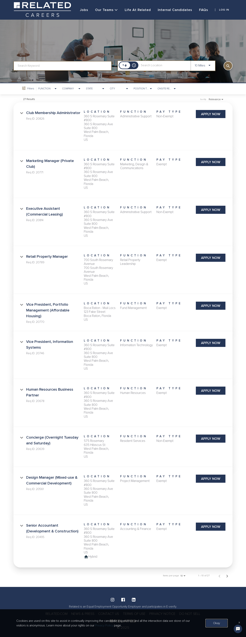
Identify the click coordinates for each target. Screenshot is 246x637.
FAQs (203, 10)
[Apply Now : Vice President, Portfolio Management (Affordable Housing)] (210, 306)
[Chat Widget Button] (238, 629)
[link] (123, 126)
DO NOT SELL (189, 613)
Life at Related (138, 10)
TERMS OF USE (134, 613)
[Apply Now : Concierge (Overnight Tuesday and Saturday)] (210, 439)
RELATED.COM (56, 613)
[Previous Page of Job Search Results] (219, 576)
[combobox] (62, 65)
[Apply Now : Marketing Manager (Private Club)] (210, 162)
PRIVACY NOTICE (162, 613)
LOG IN (224, 9)
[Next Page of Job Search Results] (227, 576)
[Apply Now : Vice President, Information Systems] (210, 343)
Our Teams (106, 10)
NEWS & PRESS (82, 613)
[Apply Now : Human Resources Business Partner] (210, 391)
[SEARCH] (228, 65)
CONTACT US (108, 613)
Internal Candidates (175, 10)
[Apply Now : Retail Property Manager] (210, 258)
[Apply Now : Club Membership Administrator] (210, 114)
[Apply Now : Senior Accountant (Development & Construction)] (210, 527)
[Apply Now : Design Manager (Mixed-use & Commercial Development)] (210, 479)
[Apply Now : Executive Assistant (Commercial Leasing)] (210, 210)
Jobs (84, 10)
